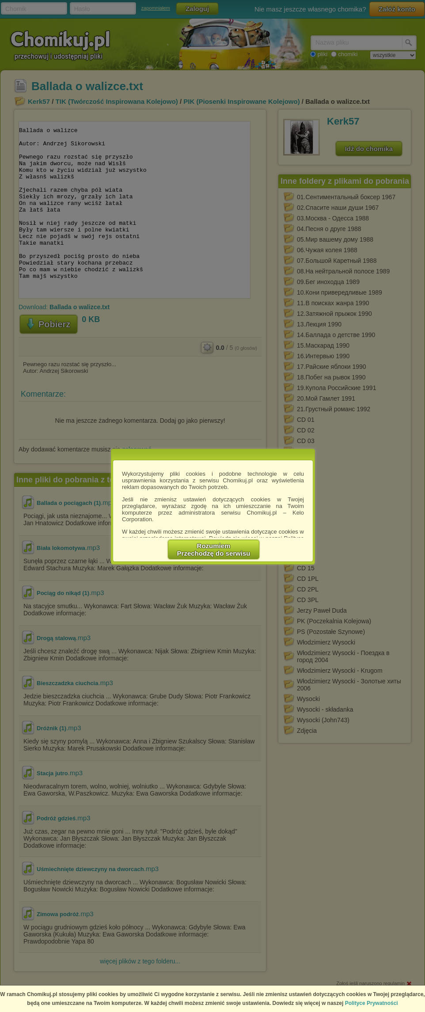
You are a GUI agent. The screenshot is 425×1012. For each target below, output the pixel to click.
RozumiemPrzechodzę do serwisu (213, 549)
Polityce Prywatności (371, 1003)
